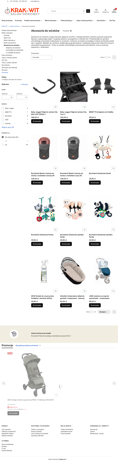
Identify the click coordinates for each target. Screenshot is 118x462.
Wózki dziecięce (15, 26)
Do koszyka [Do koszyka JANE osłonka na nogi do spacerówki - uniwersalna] (95, 305)
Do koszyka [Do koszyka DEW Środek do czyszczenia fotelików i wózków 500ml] (37, 305)
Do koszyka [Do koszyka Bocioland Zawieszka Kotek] (95, 182)
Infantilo (7, 123)
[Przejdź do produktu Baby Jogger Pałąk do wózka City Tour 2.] (73, 87)
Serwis (92, 431)
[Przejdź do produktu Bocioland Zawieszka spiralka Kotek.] (73, 209)
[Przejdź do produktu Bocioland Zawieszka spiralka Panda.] (102, 209)
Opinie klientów (7, 450)
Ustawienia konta (66, 431)
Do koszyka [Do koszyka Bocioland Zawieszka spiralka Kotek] (66, 244)
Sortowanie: (35, 53)
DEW (6, 120)
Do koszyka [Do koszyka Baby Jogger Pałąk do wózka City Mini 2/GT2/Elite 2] (37, 121)
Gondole (6, 35)
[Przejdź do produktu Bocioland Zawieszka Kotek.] (102, 148)
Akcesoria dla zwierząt (9, 67)
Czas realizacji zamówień (39, 433)
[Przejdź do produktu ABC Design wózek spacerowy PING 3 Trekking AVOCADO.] (33, 374)
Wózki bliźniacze (9, 40)
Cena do (19, 94)
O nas (4, 448)
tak (6, 141)
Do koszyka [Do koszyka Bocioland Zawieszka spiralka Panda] (95, 244)
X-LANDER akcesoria (13, 53)
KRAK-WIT (5, 26)
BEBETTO (8, 112)
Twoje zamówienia (67, 429)
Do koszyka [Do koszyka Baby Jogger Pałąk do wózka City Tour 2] (66, 121)
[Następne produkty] (104, 312)
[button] (88, 11)
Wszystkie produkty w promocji (28, 345)
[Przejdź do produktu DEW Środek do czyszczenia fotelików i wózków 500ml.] (44, 271)
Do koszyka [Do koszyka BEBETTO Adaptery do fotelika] (95, 121)
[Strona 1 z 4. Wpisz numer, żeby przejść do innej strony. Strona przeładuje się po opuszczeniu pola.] (106, 57)
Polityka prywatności (9, 431)
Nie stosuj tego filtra (12, 137)
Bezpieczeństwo (7, 435)
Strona (102, 57)
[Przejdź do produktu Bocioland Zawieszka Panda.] (44, 209)
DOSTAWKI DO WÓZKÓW (14, 50)
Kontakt (4, 446)
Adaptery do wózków (13, 48)
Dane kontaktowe (8, 444)
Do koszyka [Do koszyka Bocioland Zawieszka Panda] (37, 244)
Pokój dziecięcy (7, 55)
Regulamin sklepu (8, 433)
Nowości (4, 70)
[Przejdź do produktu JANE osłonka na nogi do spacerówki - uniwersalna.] (102, 271)
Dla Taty (4, 60)
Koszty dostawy (36, 431)
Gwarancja (93, 429)
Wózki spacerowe (10, 43)
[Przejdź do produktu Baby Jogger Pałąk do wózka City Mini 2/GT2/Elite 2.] (44, 87)
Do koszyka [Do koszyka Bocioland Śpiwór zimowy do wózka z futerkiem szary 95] (66, 182)
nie (6, 145)
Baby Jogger (9, 108)
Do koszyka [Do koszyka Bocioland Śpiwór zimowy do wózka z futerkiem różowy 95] (37, 182)
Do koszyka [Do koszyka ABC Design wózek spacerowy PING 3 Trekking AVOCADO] (13, 413)
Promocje (5, 72)
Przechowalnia (65, 433)
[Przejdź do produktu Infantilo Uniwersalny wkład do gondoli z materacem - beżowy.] (73, 271)
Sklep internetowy (56, 459)
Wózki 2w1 (7, 38)
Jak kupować (6, 429)
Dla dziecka (6, 65)
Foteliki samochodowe (9, 30)
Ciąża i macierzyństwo (9, 57)
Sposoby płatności (37, 435)
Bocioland (8, 116)
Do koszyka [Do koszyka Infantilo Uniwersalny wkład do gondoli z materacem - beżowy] (66, 305)
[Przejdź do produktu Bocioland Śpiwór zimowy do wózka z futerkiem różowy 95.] (44, 148)
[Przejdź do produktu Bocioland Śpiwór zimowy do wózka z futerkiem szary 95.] (73, 148)
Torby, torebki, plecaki (9, 62)
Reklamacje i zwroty (97, 433)
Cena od (4, 94)
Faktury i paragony (37, 429)
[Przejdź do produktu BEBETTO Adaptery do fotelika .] (102, 87)
